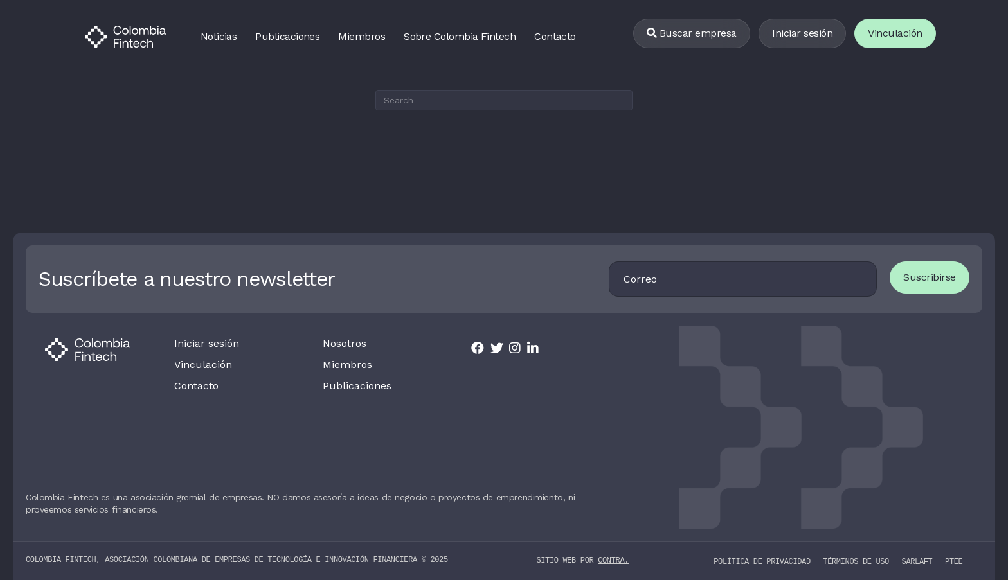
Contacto (555, 36)
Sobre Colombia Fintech (460, 36)
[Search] (504, 100)
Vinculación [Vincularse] (895, 33)
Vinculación (203, 365)
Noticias (219, 36)
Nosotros (344, 343)
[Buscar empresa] (691, 34)
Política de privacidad (762, 561)
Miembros (361, 36)
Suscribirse (929, 277)
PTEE (953, 561)
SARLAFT (917, 561)
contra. (613, 560)
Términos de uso (856, 561)
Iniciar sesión (802, 33)
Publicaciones (287, 36)
